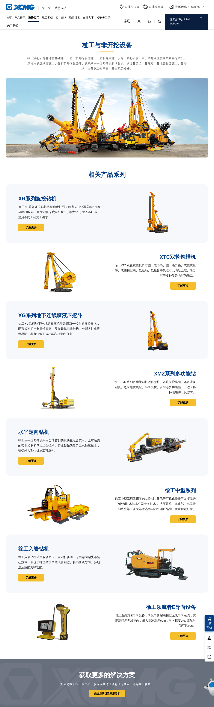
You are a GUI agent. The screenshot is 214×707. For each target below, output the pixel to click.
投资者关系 (103, 17)
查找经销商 (156, 7)
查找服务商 (132, 7)
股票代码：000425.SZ (190, 7)
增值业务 (74, 17)
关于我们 (12, 25)
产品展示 (20, 17)
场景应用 (33, 17)
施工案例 (47, 17)
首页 (9, 17)
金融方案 (88, 17)
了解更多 (31, 227)
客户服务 (61, 17)
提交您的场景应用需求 (107, 693)
